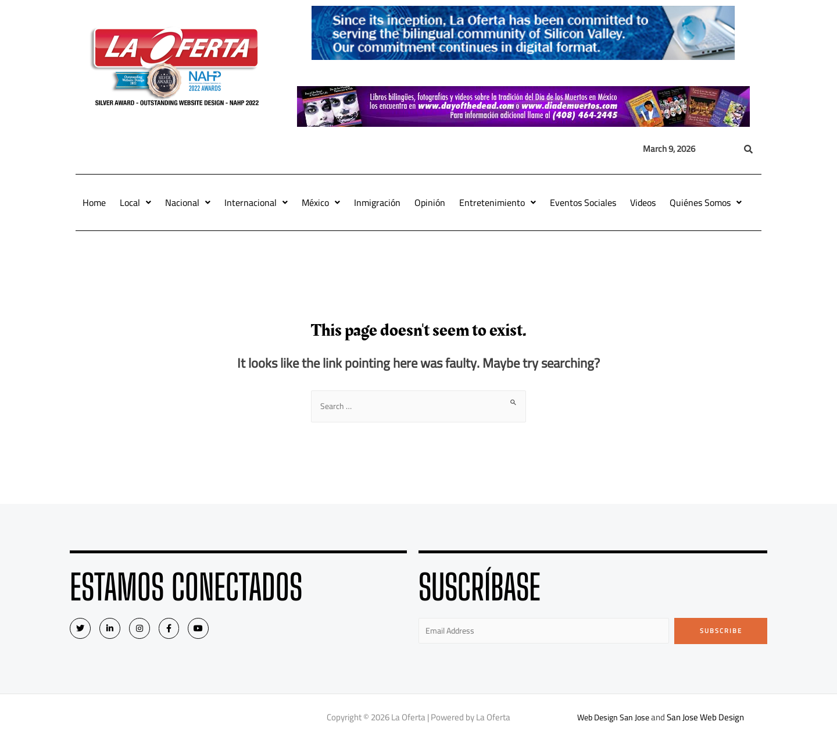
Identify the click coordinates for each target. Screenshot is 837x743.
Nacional (187, 202)
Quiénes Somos (706, 202)
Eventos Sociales (583, 202)
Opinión (429, 202)
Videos (643, 202)
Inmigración (377, 202)
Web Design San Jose (613, 719)
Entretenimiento (497, 202)
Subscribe (721, 632)
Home (94, 202)
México (321, 202)
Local (135, 202)
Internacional (256, 202)
